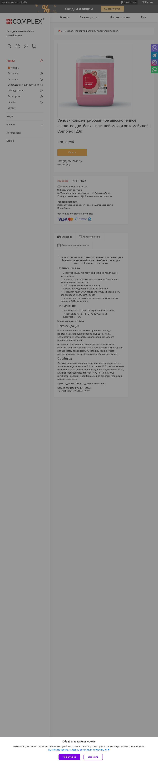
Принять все (69, 757)
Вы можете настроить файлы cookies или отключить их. (78, 749)
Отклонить (93, 757)
